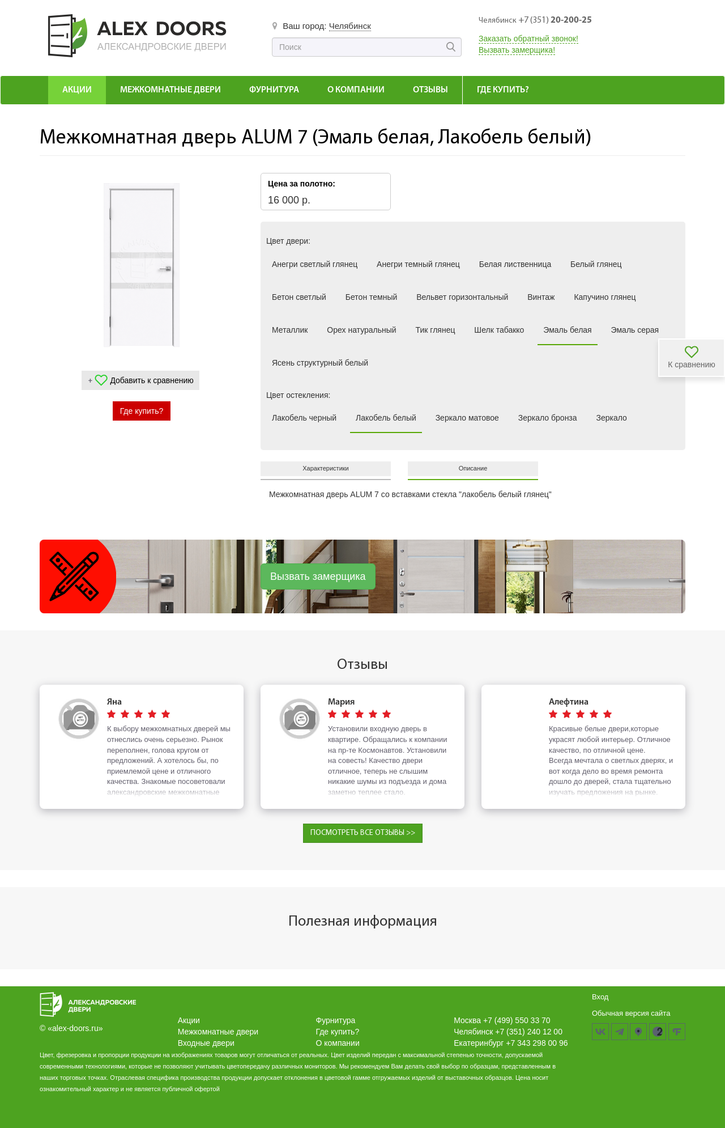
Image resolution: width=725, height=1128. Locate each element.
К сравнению (691, 364)
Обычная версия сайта (631, 1013)
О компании (356, 90)
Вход (600, 997)
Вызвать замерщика (318, 576)
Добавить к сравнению (151, 380)
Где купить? (503, 90)
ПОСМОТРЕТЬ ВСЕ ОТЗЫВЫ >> (362, 833)
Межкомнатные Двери (170, 90)
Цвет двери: (288, 240)
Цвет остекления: (298, 395)
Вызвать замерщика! (517, 49)
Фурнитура (274, 90)
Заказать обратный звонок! (528, 38)
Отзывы (430, 90)
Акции (77, 90)
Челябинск (350, 26)
